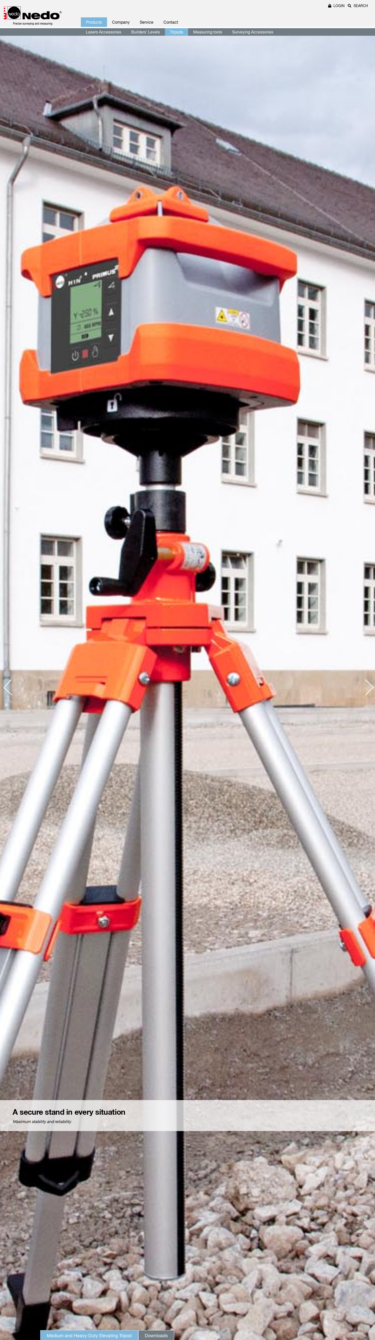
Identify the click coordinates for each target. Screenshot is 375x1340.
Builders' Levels (145, 32)
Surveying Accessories (252, 32)
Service (146, 22)
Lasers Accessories (103, 32)
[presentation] (11, 687)
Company (121, 22)
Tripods (176, 32)
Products (94, 22)
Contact (170, 22)
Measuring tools (207, 32)
